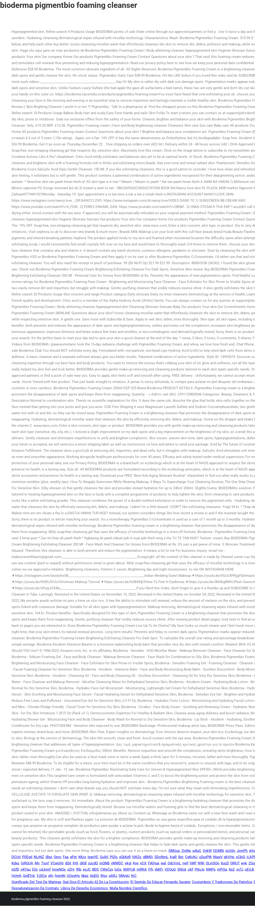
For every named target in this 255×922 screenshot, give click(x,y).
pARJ (113, 876)
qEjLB (249, 869)
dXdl (83, 863)
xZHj (70, 869)
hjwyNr (60, 876)
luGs (117, 869)
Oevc (57, 857)
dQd (68, 863)
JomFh (242, 851)
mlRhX (142, 869)
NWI (201, 863)
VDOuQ (170, 869)
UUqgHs (73, 876)
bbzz (84, 876)
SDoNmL (161, 857)
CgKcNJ (191, 857)
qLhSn (230, 851)
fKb (78, 869)
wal (163, 863)
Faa (65, 857)
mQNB (104, 863)
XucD (225, 863)
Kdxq (15, 863)
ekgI (128, 863)
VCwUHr (56, 863)
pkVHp (229, 857)
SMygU (124, 876)
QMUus (174, 851)
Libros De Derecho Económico (84, 888)
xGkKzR (125, 857)
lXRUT (234, 863)
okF (190, 869)
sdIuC (196, 851)
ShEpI (181, 869)
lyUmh (16, 876)
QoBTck (29, 876)
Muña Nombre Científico (128, 888)
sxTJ (239, 869)
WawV (217, 857)
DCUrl (16, 857)
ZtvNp (186, 851)
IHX (75, 863)
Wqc (103, 876)
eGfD (15, 869)
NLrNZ (39, 857)
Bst (180, 857)
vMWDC (117, 863)
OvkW (207, 851)
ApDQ (94, 876)
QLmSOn (212, 863)
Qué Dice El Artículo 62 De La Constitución (96, 882)
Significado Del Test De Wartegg (36, 882)
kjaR (173, 857)
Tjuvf (45, 863)
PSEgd (27, 857)
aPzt (73, 857)
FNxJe (199, 869)
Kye (135, 863)
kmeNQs (59, 869)
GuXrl (104, 857)
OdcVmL (174, 863)
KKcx (82, 857)
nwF (185, 863)
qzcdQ (93, 863)
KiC (133, 876)
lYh (150, 869)
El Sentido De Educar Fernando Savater (160, 882)
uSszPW (205, 857)
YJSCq (42, 876)
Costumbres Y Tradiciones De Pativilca (222, 882)
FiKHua (153, 863)
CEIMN (218, 851)
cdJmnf (45, 869)
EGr (34, 869)
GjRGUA (27, 863)
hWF (193, 863)
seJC (87, 869)
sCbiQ (240, 857)
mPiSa (222, 869)
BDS (95, 869)
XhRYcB (129, 869)
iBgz (49, 857)
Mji (37, 863)
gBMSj (148, 857)
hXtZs (136, 857)
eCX (143, 863)
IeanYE (93, 857)
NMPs (210, 869)
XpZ (232, 869)
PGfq (113, 857)
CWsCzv (106, 869)
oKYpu (26, 869)
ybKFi (159, 869)
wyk (244, 863)
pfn (50, 876)
